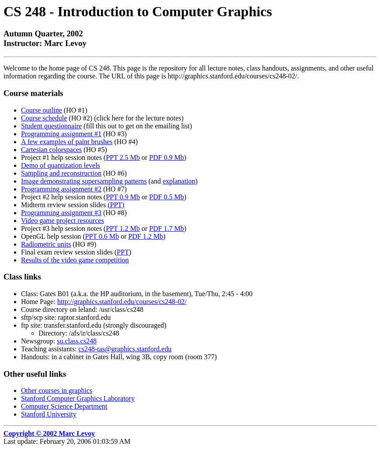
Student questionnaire (51, 126)
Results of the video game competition (75, 260)
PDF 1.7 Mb (166, 228)
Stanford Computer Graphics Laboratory (78, 398)
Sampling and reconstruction (61, 173)
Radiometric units (46, 244)
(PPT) (116, 205)
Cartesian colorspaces (51, 149)
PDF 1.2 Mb (145, 236)
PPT (123, 252)
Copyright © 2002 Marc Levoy (49, 433)
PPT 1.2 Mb (123, 228)
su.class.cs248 (77, 341)
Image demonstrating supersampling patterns (83, 181)
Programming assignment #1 (61, 134)
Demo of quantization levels (60, 165)
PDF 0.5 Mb (166, 197)
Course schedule (44, 118)
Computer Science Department (64, 406)
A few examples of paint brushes (66, 141)
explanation (179, 181)
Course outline (41, 110)
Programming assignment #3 (61, 212)
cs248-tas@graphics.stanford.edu (124, 349)
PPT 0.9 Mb (123, 197)
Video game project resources (62, 220)
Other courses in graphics (56, 390)
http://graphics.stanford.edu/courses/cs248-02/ (122, 301)
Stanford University (49, 414)
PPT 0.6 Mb (102, 236)
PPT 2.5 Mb (123, 157)
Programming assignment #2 (61, 189)
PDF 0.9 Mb (166, 157)
